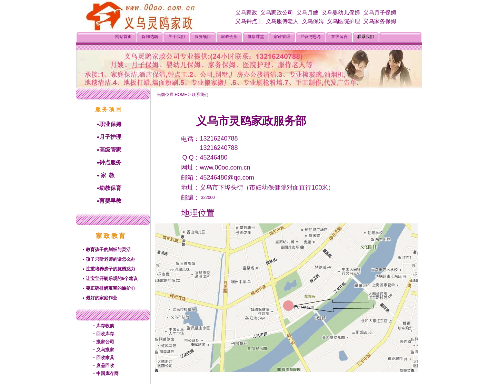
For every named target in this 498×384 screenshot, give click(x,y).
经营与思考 (310, 36)
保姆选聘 (150, 36)
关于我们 (176, 36)
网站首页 (123, 36)
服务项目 (203, 36)
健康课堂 (256, 36)
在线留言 (339, 36)
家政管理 (282, 36)
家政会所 (229, 36)
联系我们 (365, 36)
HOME (181, 94)
